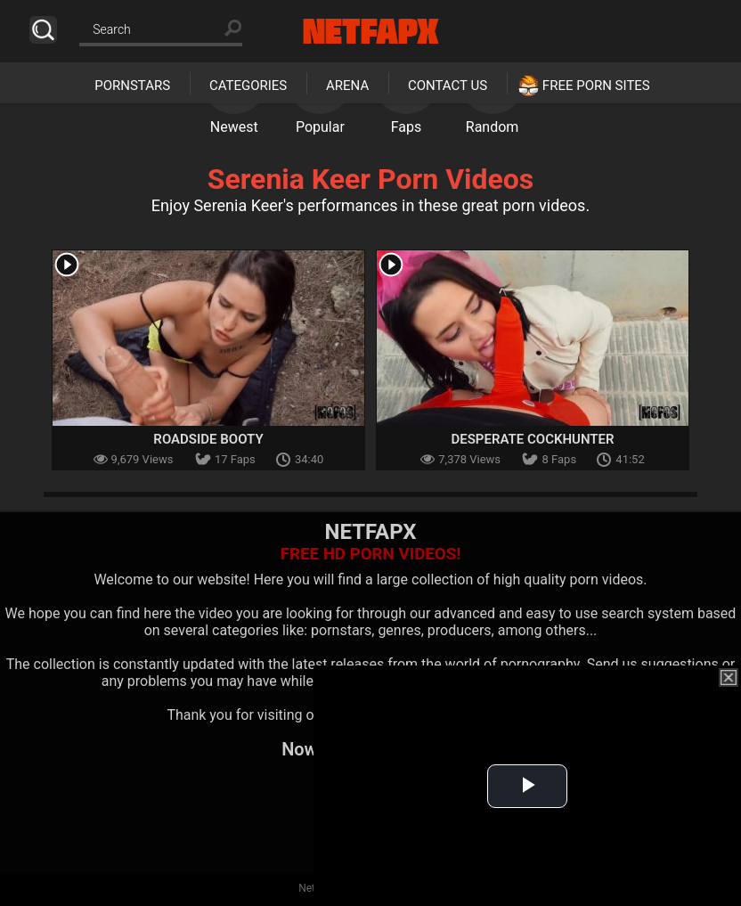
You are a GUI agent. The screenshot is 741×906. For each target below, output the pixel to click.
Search (43, 30)
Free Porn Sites (596, 86)
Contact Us (447, 86)
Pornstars (132, 86)
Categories (248, 86)
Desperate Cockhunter (532, 439)
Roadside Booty (208, 439)
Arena (347, 86)
